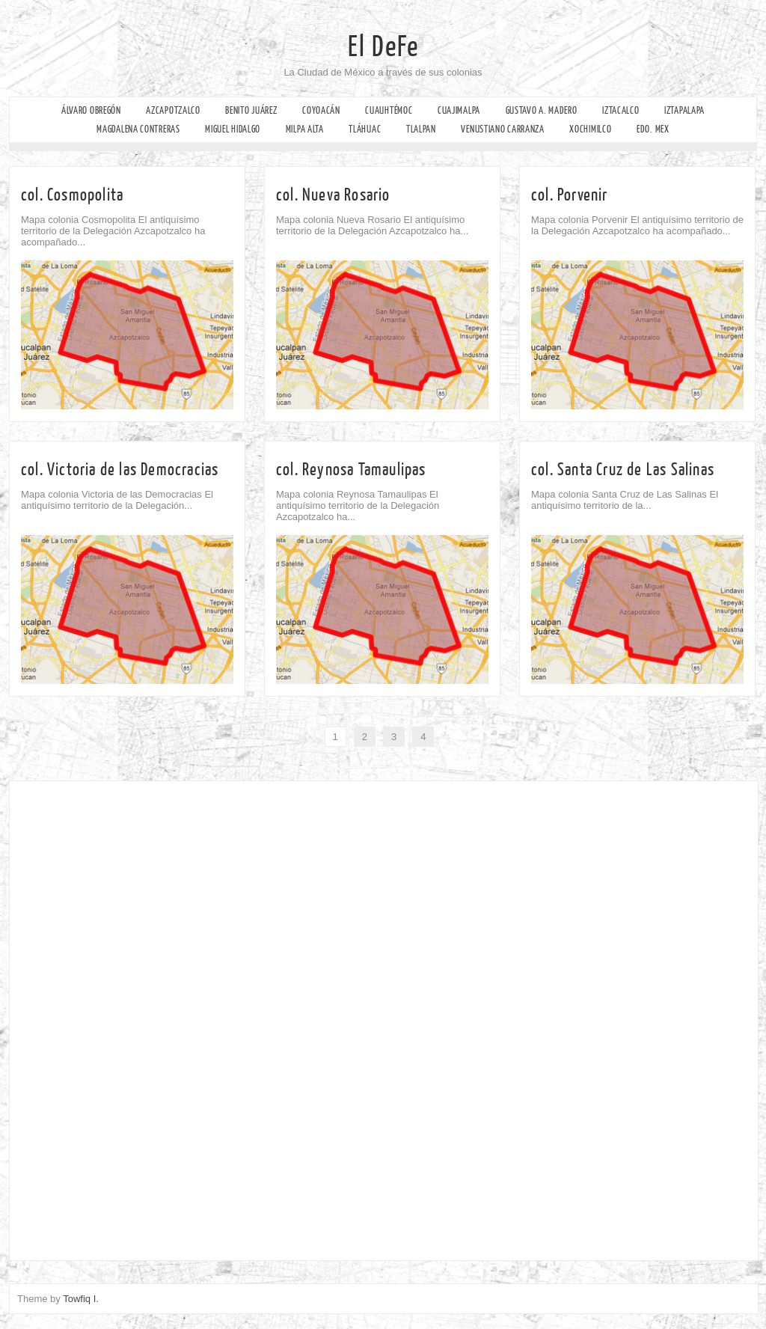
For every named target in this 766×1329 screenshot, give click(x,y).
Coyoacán (321, 110)
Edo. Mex (653, 129)
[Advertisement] (113, 1016)
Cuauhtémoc (388, 110)
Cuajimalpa (459, 110)
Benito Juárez (251, 110)
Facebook (13, 169)
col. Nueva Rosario (333, 195)
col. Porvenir (569, 195)
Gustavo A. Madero (541, 110)
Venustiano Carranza (502, 129)
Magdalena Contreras (138, 129)
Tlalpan (421, 129)
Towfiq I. (81, 1298)
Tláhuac (365, 129)
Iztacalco (620, 110)
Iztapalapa (684, 110)
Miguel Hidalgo (232, 129)
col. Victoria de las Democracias (119, 469)
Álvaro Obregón (91, 110)
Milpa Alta (305, 129)
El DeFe (383, 47)
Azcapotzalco (173, 110)
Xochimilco (590, 129)
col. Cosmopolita (72, 195)
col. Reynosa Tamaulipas (351, 469)
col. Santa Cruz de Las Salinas (622, 469)
